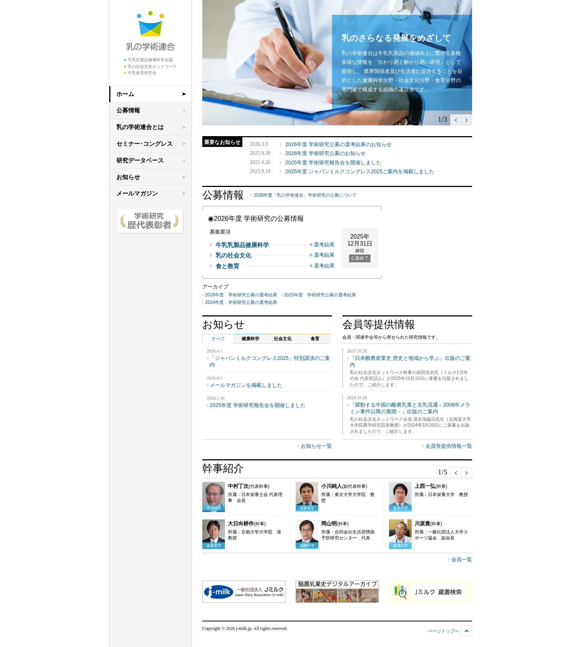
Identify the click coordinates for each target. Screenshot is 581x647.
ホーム (125, 94)
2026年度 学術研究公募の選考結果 (241, 295)
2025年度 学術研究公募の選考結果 (320, 295)
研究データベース (140, 160)
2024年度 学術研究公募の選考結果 (241, 302)
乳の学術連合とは (140, 127)
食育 (315, 338)
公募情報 (128, 110)
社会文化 (283, 338)
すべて (218, 338)
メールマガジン (137, 193)
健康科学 (250, 338)
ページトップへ (443, 631)
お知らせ (128, 177)
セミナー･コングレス (144, 144)
